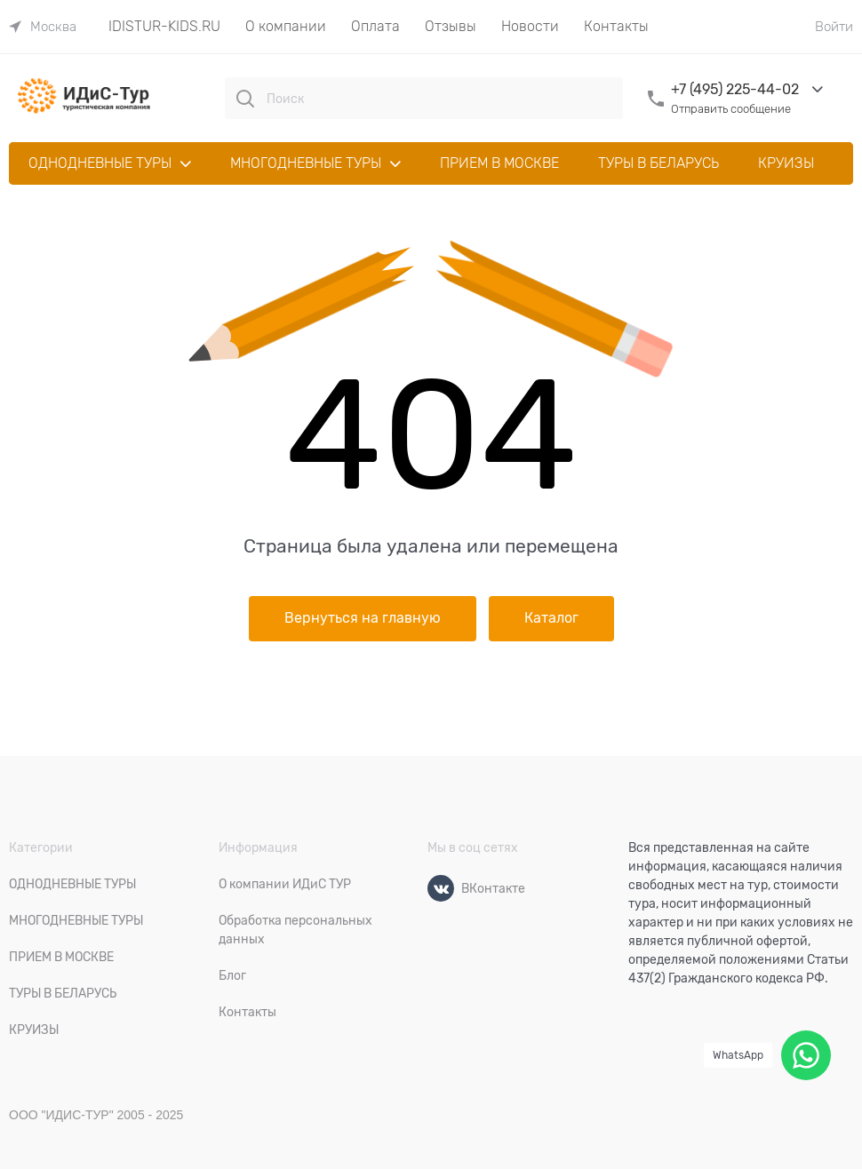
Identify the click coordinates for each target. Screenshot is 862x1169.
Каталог (551, 618)
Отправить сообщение (731, 108)
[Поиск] (245, 98)
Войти (834, 27)
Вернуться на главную (362, 618)
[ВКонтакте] (440, 888)
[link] (42, 26)
